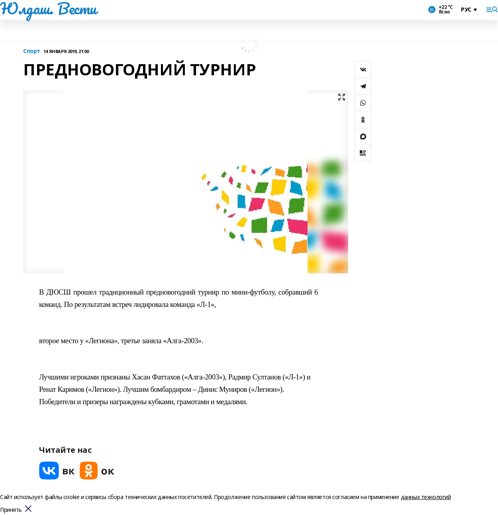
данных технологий (426, 497)
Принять (11, 510)
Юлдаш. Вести (48, 8)
